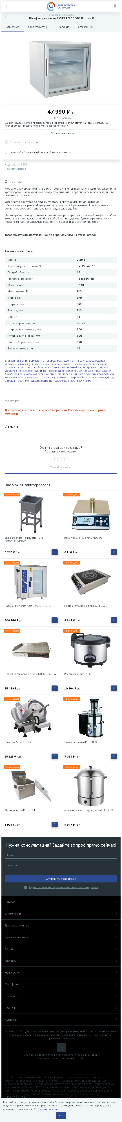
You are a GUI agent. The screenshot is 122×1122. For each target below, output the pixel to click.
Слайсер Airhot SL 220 (18, 742)
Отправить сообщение (61, 878)
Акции (61, 949)
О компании (61, 913)
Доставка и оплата (61, 925)
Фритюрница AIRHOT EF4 (20, 810)
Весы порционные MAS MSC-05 (83, 537)
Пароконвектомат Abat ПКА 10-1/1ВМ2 (28, 605)
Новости (61, 960)
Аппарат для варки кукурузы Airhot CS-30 (88, 810)
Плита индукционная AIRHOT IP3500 (85, 605)
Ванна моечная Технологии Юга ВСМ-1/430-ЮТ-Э (24, 539)
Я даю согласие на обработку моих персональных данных (63, 887)
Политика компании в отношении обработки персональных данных (61, 1055)
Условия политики (48, 1109)
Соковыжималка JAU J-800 (80, 742)
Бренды (61, 1008)
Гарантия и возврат (61, 937)
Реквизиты (61, 996)
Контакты (61, 1019)
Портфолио (61, 984)
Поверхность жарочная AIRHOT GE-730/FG (30, 674)
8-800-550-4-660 (79, 380)
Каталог (61, 902)
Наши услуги (61, 972)
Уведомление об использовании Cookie (61, 1058)
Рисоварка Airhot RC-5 (77, 674)
